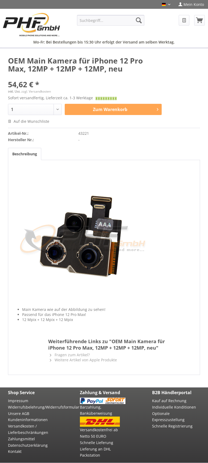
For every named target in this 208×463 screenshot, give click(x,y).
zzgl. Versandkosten (36, 91)
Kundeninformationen (28, 419)
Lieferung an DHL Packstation (95, 452)
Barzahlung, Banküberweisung (96, 410)
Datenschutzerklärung (28, 445)
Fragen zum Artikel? (70, 354)
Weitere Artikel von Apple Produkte (83, 359)
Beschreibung (24, 153)
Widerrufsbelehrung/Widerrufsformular (30, 407)
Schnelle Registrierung (172, 426)
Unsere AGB (18, 413)
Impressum (18, 400)
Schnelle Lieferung (96, 442)
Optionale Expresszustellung (168, 416)
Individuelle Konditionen (174, 407)
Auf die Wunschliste (28, 121)
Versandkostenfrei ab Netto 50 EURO (99, 433)
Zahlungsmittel (21, 438)
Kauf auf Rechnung (169, 400)
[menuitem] (191, 4)
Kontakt (15, 451)
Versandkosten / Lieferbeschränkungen (28, 429)
